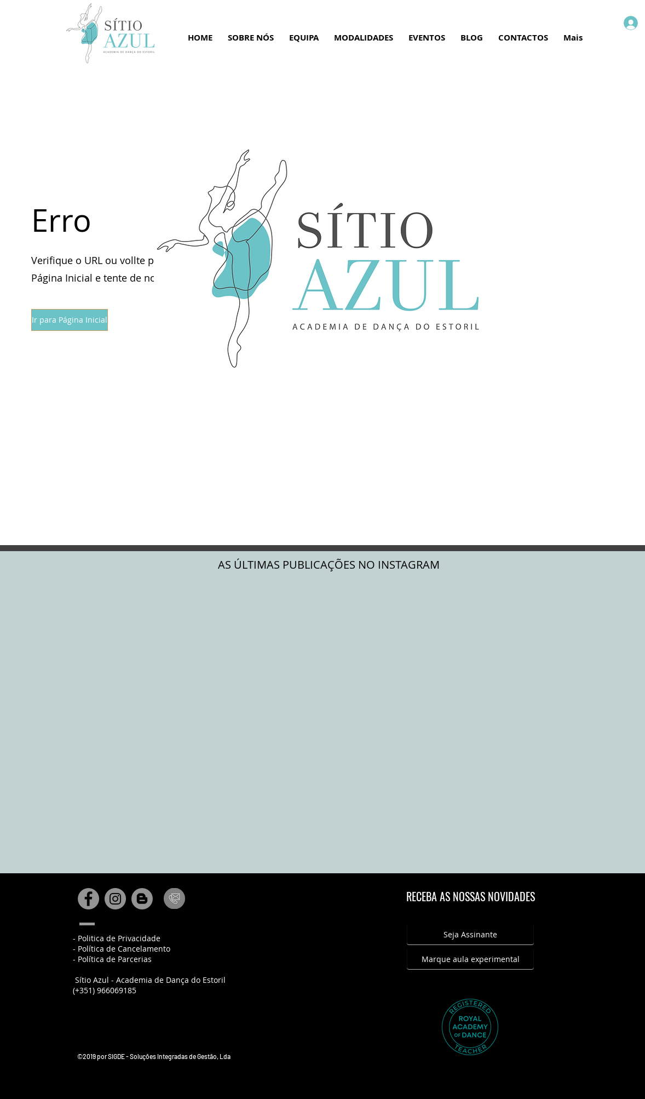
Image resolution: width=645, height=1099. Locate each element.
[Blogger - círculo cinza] (142, 898)
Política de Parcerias (115, 959)
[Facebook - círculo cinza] (88, 898)
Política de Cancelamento (124, 948)
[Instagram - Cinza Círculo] (115, 898)
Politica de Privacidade (119, 938)
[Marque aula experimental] (470, 959)
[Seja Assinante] (470, 935)
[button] (69, 320)
